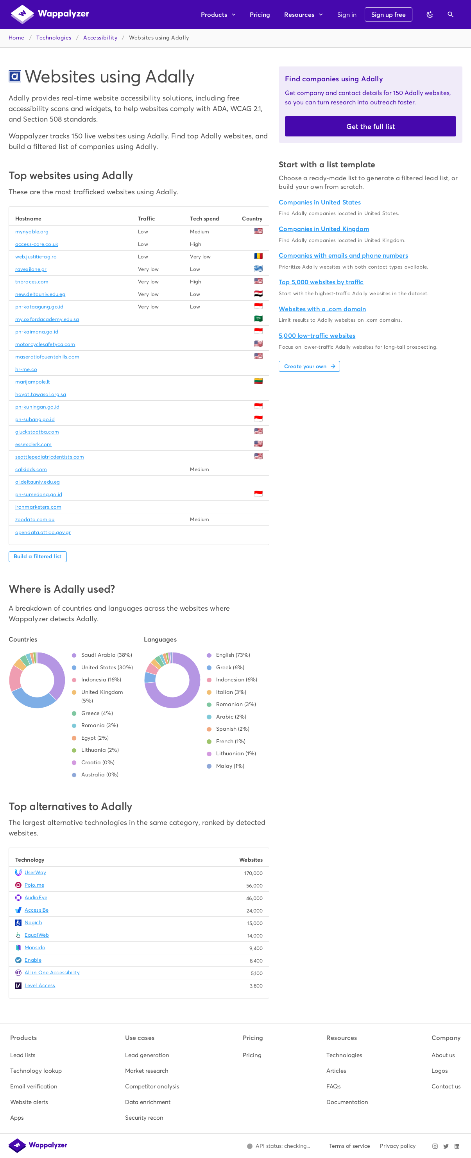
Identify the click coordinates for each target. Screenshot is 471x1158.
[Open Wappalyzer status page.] (278, 1146)
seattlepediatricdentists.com (49, 457)
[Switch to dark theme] (430, 14)
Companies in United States (320, 202)
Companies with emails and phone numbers (343, 255)
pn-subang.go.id (35, 419)
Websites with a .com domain (322, 309)
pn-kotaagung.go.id (39, 307)
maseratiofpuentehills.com (47, 357)
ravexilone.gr (31, 269)
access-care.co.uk (36, 244)
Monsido (35, 947)
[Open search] (450, 14)
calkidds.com (31, 469)
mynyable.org (31, 232)
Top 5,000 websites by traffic (321, 282)
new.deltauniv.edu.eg (40, 294)
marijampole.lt (32, 382)
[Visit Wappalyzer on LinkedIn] (456, 1146)
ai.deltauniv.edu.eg (37, 482)
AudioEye (36, 897)
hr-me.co (26, 369)
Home (17, 37)
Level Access (40, 985)
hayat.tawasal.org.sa (40, 394)
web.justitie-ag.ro (36, 257)
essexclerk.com (33, 444)
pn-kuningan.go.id (37, 407)
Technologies (53, 37)
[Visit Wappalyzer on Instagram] (435, 1146)
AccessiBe (36, 910)
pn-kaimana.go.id (36, 332)
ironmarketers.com (38, 507)
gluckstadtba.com (37, 432)
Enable (33, 960)
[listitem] (36, 1055)
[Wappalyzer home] (50, 14)
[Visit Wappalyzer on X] (446, 1146)
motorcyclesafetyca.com (45, 344)
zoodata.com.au (35, 519)
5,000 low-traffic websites (317, 335)
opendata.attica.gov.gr (43, 532)
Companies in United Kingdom (324, 229)
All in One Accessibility (52, 972)
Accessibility (100, 37)
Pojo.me (34, 885)
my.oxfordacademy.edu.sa (47, 319)
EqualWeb (37, 935)
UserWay (35, 872)
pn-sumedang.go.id (38, 494)
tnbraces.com (31, 282)
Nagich (33, 922)
